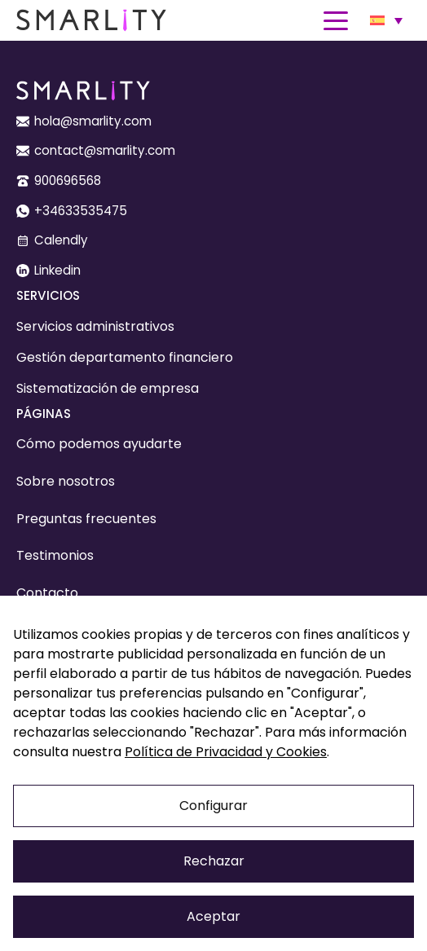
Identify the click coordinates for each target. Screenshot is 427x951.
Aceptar (213, 916)
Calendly (61, 240)
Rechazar (213, 861)
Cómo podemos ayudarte (99, 443)
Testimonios (55, 555)
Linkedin (57, 270)
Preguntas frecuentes (86, 518)
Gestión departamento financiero (124, 357)
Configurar (213, 805)
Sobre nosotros (65, 481)
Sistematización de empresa (107, 388)
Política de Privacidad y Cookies (226, 751)
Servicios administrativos (95, 326)
